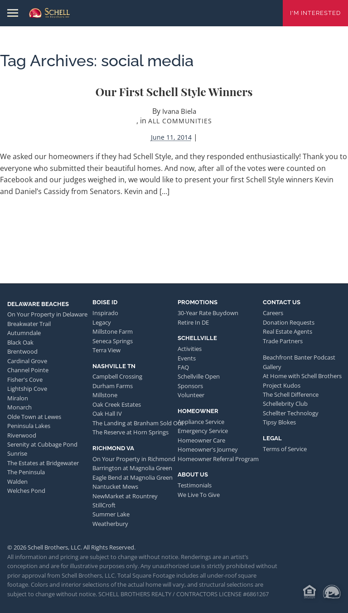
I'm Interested (315, 13)
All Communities (180, 121)
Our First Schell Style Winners (173, 91)
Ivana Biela (179, 111)
